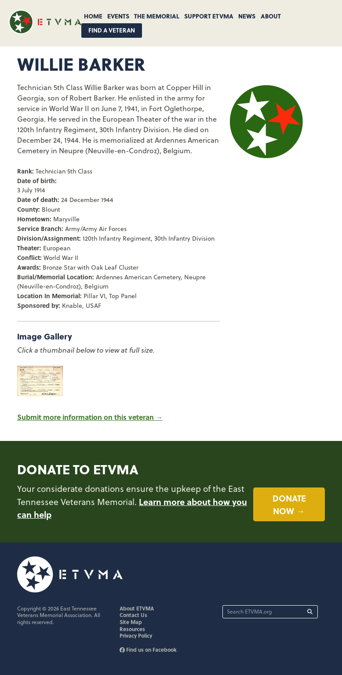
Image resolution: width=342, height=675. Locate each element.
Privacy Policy (136, 635)
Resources (132, 629)
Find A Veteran (111, 30)
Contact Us (133, 615)
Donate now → (289, 504)
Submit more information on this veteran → (90, 417)
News (246, 15)
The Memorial (156, 15)
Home (93, 15)
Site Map (131, 622)
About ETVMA (137, 608)
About (271, 15)
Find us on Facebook (148, 649)
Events (118, 15)
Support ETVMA (208, 15)
